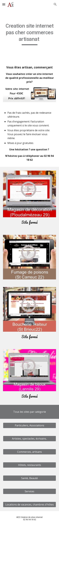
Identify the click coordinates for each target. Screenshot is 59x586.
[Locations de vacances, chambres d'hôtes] (29, 504)
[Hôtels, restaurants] (29, 465)
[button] (4, 4)
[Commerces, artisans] (29, 452)
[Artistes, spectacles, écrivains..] (29, 438)
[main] (29, 33)
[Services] (29, 491)
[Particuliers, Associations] (29, 425)
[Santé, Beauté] (29, 478)
